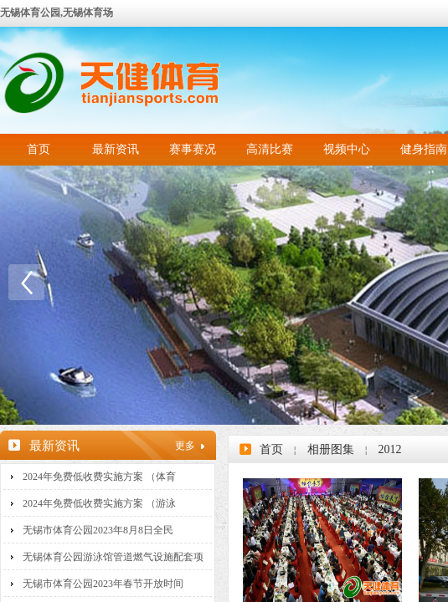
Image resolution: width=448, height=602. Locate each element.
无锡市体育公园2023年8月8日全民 (98, 530)
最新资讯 (115, 149)
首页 (38, 149)
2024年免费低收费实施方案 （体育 (99, 476)
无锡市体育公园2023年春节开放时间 (103, 583)
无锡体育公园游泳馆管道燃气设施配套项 (113, 557)
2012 (389, 449)
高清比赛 (269, 149)
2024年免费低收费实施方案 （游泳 (99, 503)
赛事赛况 (192, 149)
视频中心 (346, 149)
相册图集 (330, 449)
